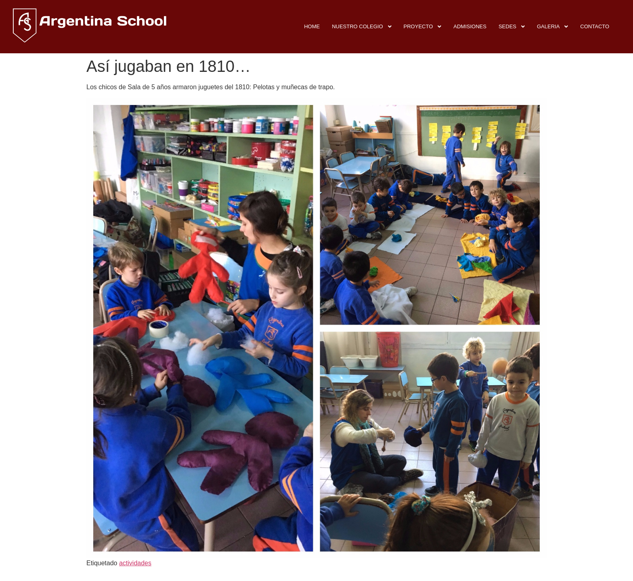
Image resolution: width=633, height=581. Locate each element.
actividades (135, 563)
